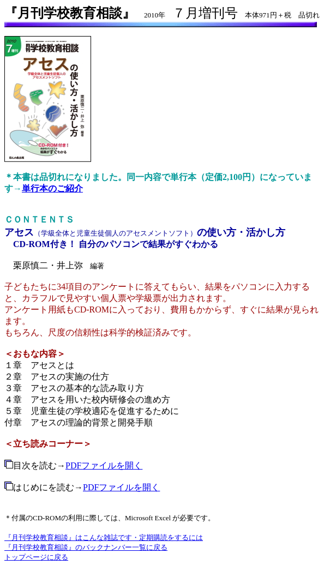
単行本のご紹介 (52, 188)
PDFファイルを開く (103, 465)
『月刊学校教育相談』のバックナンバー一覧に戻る (85, 547)
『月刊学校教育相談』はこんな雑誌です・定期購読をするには (103, 537)
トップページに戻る (36, 557)
